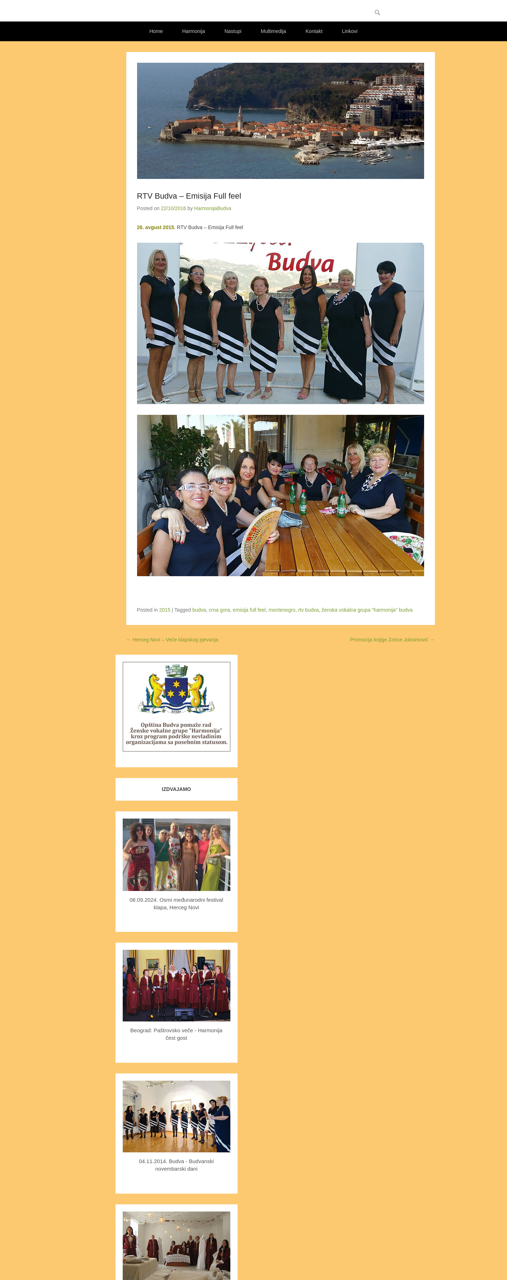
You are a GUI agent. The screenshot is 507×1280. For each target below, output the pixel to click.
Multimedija (273, 31)
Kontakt (314, 31)
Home (156, 31)
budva (199, 610)
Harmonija (193, 31)
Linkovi (350, 31)
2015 (164, 610)
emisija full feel (249, 610)
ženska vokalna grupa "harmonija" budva (367, 610)
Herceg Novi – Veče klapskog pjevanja (172, 640)
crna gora (219, 610)
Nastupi (232, 31)
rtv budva (308, 610)
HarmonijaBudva (212, 208)
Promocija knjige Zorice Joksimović (392, 640)
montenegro (281, 610)
